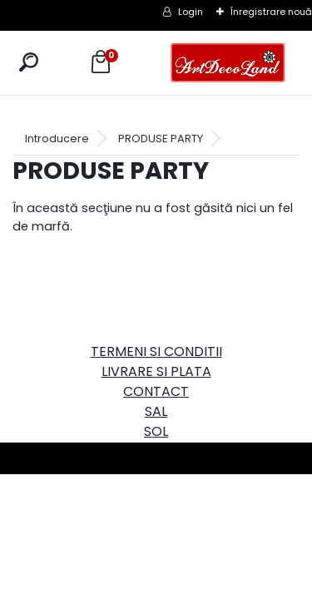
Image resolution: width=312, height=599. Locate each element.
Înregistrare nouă (271, 11)
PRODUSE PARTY (160, 138)
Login (190, 11)
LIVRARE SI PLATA (156, 371)
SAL (156, 411)
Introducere (57, 138)
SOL (156, 431)
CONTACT (156, 391)
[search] (28, 62)
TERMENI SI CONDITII (156, 351)
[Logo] (228, 63)
